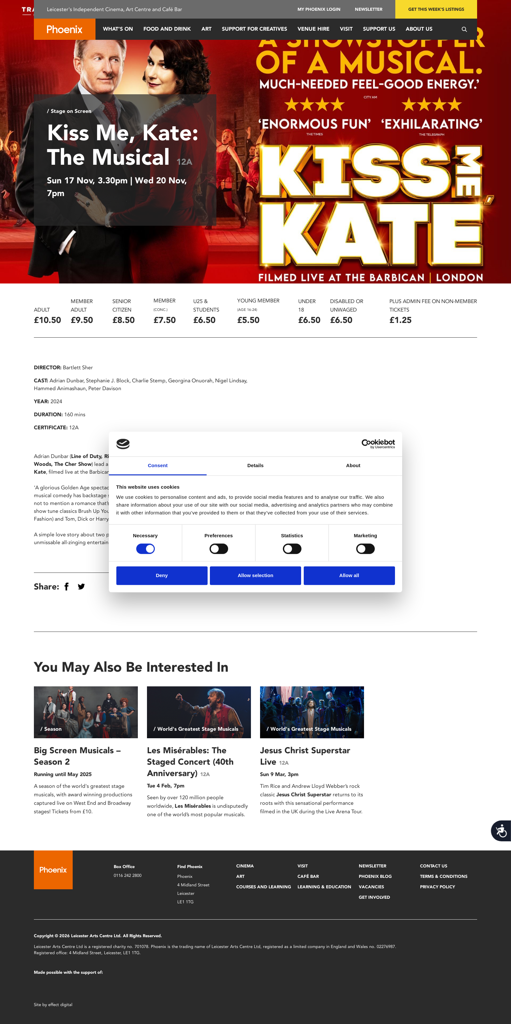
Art (206, 29)
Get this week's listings (436, 9)
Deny (162, 575)
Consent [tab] (158, 465)
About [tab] (353, 465)
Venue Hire (313, 29)
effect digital (60, 1004)
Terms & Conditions (443, 876)
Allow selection (255, 575)
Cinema (245, 866)
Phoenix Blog (375, 876)
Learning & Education (324, 886)
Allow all (349, 575)
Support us (379, 29)
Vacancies (371, 886)
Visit (346, 29)
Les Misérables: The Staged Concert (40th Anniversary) (190, 761)
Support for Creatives (254, 29)
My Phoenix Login (319, 9)
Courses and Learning (263, 886)
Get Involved (374, 897)
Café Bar (308, 876)
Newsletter (368, 9)
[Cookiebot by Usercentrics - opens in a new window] (366, 444)
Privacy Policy (437, 886)
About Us (419, 29)
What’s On (118, 29)
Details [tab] (255, 465)
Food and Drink (167, 29)
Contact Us (433, 866)
